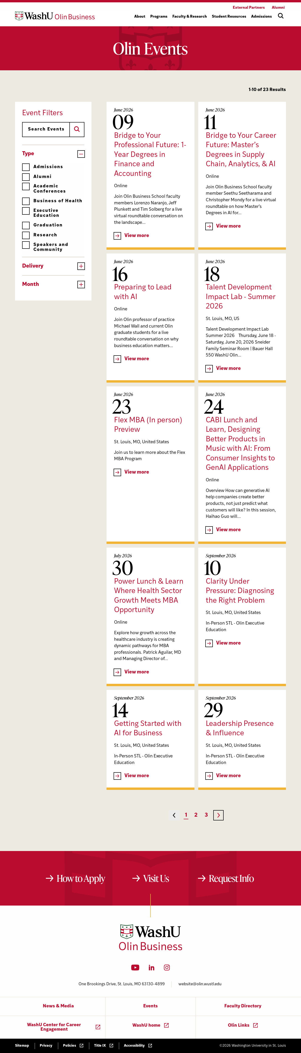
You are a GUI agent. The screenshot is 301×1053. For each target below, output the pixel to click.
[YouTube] (135, 969)
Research (39, 235)
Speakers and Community (45, 247)
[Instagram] (167, 969)
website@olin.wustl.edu (200, 984)
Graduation (42, 225)
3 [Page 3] (206, 815)
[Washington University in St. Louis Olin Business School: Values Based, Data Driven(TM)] (150, 949)
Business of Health (52, 201)
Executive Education (40, 213)
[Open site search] (281, 16)
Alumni (37, 176)
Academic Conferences (44, 189)
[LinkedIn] (151, 969)
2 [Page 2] (196, 815)
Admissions (42, 167)
